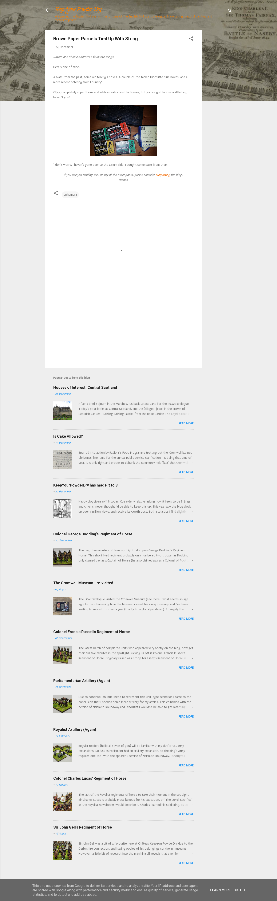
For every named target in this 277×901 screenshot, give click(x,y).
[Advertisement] (218, 93)
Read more (186, 423)
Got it (240, 890)
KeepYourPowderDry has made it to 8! (86, 485)
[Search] (229, 11)
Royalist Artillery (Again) (74, 729)
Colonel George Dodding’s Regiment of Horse (92, 534)
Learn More (220, 890)
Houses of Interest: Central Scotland (85, 387)
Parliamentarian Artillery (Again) (81, 680)
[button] (191, 39)
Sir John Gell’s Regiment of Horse (82, 827)
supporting (162, 175)
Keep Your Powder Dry (78, 10)
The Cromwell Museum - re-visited (83, 583)
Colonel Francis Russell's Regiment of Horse (91, 632)
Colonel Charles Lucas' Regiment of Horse (89, 778)
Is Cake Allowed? (68, 436)
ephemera (70, 195)
